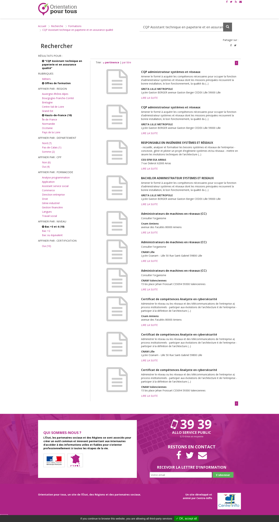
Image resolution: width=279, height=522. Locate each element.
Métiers (46, 79)
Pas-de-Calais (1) (51, 147)
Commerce (48, 190)
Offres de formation (56, 83)
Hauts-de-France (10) (57, 115)
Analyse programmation (56, 177)
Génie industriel (51, 203)
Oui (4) (46, 166)
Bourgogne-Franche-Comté (58, 98)
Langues (47, 211)
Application (48, 181)
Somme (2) (48, 151)
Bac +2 (46, 231)
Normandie (48, 123)
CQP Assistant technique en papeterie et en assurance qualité (77, 29)
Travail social (49, 216)
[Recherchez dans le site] (186, 27)
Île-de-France (49, 119)
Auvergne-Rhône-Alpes (55, 94)
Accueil (42, 26)
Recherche (57, 26)
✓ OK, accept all (186, 518)
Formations (74, 26)
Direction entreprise (53, 194)
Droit (45, 199)
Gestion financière (52, 207)
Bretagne (47, 102)
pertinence (111, 62)
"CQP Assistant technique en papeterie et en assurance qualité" (62, 64)
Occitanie (47, 128)
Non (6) (46, 162)
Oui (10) (46, 246)
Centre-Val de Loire (53, 106)
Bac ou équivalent (52, 235)
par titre (126, 62)
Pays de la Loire (51, 132)
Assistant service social (55, 186)
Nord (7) (47, 143)
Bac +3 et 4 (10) (53, 226)
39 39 (192, 424)
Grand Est (47, 111)
